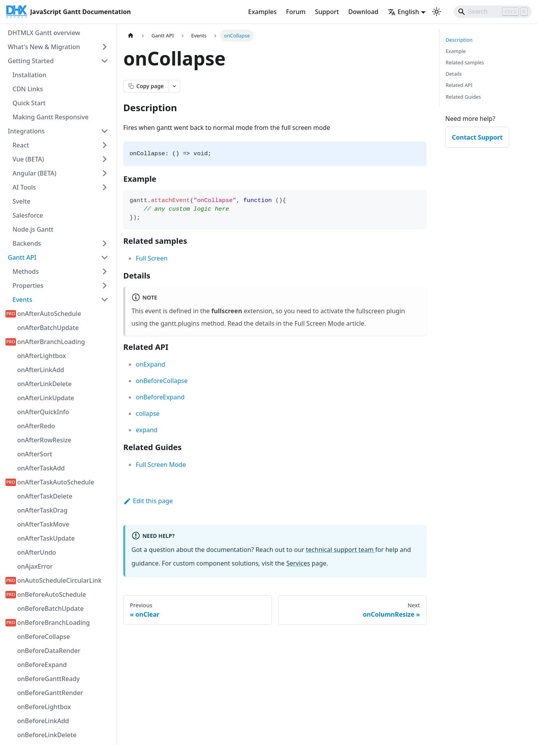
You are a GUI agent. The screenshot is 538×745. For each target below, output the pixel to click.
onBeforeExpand (160, 397)
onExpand (150, 364)
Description (459, 39)
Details (454, 73)
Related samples (465, 62)
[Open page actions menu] (174, 86)
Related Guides (463, 96)
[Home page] (130, 36)
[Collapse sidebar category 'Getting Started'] (104, 61)
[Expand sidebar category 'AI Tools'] (104, 187)
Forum (295, 11)
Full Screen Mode (320, 323)
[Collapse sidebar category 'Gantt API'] (104, 257)
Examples (262, 11)
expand (147, 430)
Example (455, 51)
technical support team (340, 549)
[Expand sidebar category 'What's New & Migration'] (104, 47)
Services (298, 563)
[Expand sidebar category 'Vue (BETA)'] (104, 159)
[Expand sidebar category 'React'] (104, 145)
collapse (148, 413)
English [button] (403, 11)
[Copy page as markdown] (146, 86)
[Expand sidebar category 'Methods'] (104, 271)
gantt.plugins (179, 323)
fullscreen (370, 311)
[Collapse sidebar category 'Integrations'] (104, 131)
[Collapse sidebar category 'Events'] (104, 299)
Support (327, 11)
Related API (459, 85)
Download (363, 11)
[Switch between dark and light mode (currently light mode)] (436, 11)
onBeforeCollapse (162, 380)
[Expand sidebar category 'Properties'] (104, 285)
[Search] (493, 11)
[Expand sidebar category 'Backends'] (104, 243)
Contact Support (477, 137)
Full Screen (151, 258)
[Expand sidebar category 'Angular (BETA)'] (104, 173)
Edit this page (148, 501)
